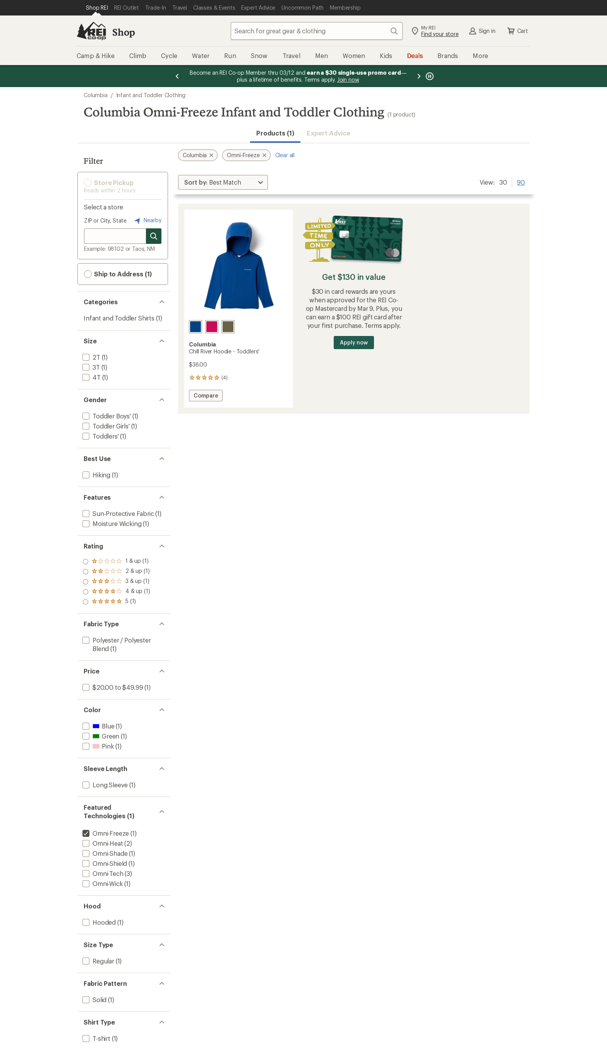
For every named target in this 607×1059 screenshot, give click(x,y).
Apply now (353, 342)
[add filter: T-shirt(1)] (95, 1038)
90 (521, 181)
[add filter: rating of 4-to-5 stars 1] (116, 572)
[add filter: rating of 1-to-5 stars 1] (116, 602)
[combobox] (317, 31)
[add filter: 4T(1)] (91, 377)
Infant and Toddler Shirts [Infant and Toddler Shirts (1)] (119, 318)
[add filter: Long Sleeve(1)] (104, 784)
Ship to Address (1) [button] (118, 274)
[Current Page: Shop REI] (97, 7)
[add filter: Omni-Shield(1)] (104, 863)
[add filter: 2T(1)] (90, 357)
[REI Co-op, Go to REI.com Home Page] (91, 31)
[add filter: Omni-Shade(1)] (104, 853)
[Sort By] (223, 182)
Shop (123, 32)
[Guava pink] (211, 326)
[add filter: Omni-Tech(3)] (102, 873)
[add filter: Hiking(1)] (95, 474)
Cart (517, 31)
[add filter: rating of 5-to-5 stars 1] (116, 562)
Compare (205, 396)
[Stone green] (228, 326)
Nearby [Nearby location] (147, 220)
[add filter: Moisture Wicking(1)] (111, 523)
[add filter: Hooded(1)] (98, 922)
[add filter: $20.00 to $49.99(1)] (112, 687)
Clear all (285, 155)
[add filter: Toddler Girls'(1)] (105, 426)
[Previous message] (177, 76)
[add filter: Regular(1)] (97, 961)
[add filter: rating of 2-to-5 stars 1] (116, 592)
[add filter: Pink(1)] (97, 746)
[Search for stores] (153, 236)
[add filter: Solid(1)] (93, 999)
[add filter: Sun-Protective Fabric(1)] (117, 513)
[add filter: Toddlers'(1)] (100, 436)
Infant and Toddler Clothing (151, 95)
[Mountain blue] (195, 326)
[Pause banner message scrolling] (429, 76)
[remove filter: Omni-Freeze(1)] (105, 833)
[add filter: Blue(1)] (97, 726)
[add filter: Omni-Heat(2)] (102, 843)
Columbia (96, 95)
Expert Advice (328, 133)
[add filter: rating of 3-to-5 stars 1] (116, 582)
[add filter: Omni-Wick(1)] (102, 883)
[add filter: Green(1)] (100, 736)
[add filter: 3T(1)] (90, 367)
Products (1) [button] (275, 133)
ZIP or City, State (105, 220)
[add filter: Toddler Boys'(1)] (106, 416)
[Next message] (419, 76)
